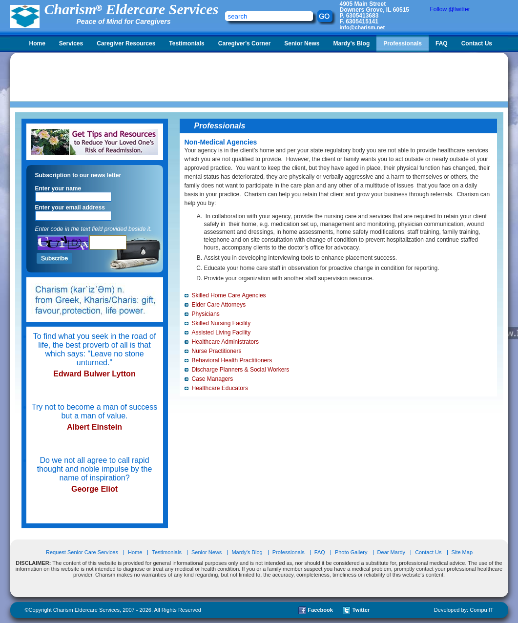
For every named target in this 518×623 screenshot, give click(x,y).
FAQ (441, 43)
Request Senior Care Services (83, 552)
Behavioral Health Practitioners (232, 360)
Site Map (462, 552)
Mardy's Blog (351, 43)
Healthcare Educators (220, 388)
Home (37, 43)
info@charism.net (362, 27)
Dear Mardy (391, 552)
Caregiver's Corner (244, 43)
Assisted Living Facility (221, 332)
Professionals (402, 43)
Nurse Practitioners (217, 351)
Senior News (301, 43)
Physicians (206, 314)
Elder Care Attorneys (219, 304)
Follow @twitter (450, 9)
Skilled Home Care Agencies (229, 295)
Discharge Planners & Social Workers (241, 369)
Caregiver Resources (126, 43)
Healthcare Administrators (225, 341)
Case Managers (212, 378)
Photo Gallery (351, 552)
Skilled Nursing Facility (221, 323)
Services (71, 43)
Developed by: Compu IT (464, 610)
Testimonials (186, 43)
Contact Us (476, 43)
